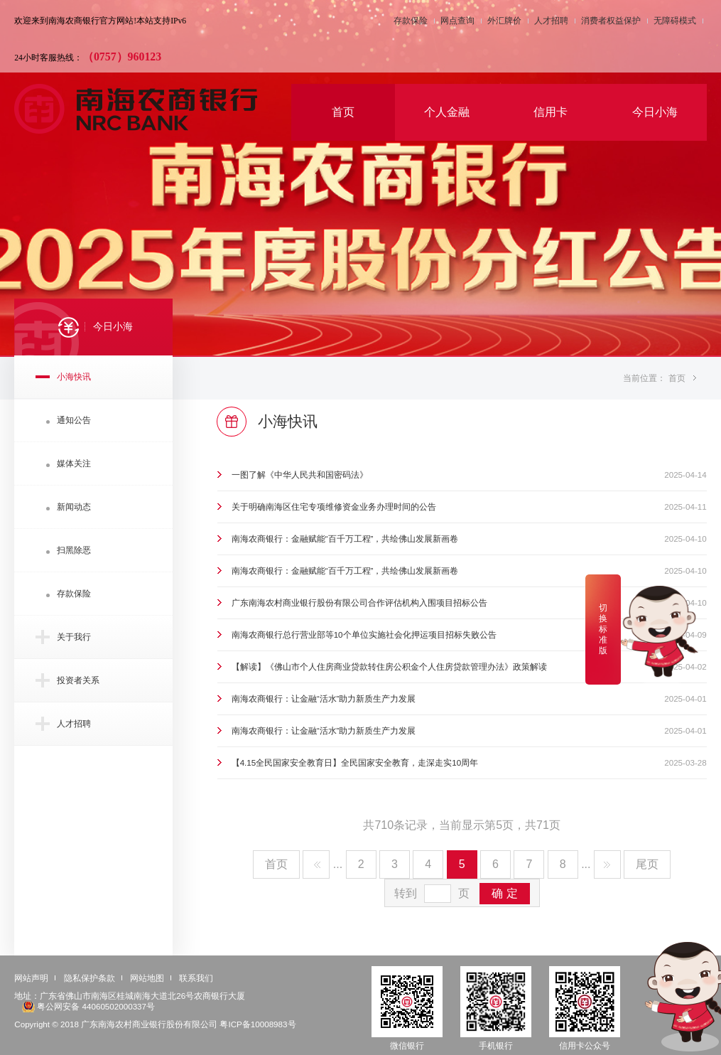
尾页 (647, 864)
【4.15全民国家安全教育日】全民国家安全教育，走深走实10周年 (355, 762)
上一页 (316, 864)
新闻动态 (74, 506)
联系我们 (196, 977)
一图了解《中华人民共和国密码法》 (300, 474)
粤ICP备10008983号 (257, 1024)
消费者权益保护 (611, 21)
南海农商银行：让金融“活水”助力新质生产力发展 (324, 698)
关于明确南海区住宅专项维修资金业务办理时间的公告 (334, 506)
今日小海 (655, 112)
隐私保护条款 (89, 977)
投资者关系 (78, 680)
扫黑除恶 (74, 550)
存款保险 (411, 21)
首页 (343, 112)
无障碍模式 (675, 21)
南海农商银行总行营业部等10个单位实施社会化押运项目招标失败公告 (364, 634)
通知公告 (74, 419)
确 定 (504, 893)
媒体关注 (74, 463)
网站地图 (147, 977)
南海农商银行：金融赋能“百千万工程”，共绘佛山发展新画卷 (345, 538)
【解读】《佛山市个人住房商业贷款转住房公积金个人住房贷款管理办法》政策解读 (389, 666)
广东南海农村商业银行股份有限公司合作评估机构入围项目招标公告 (359, 602)
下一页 (607, 864)
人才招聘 (551, 21)
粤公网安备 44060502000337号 (96, 1006)
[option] (360, 177)
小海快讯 (74, 376)
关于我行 (74, 636)
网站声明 (31, 977)
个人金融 (447, 112)
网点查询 (457, 21)
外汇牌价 (504, 21)
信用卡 (550, 112)
